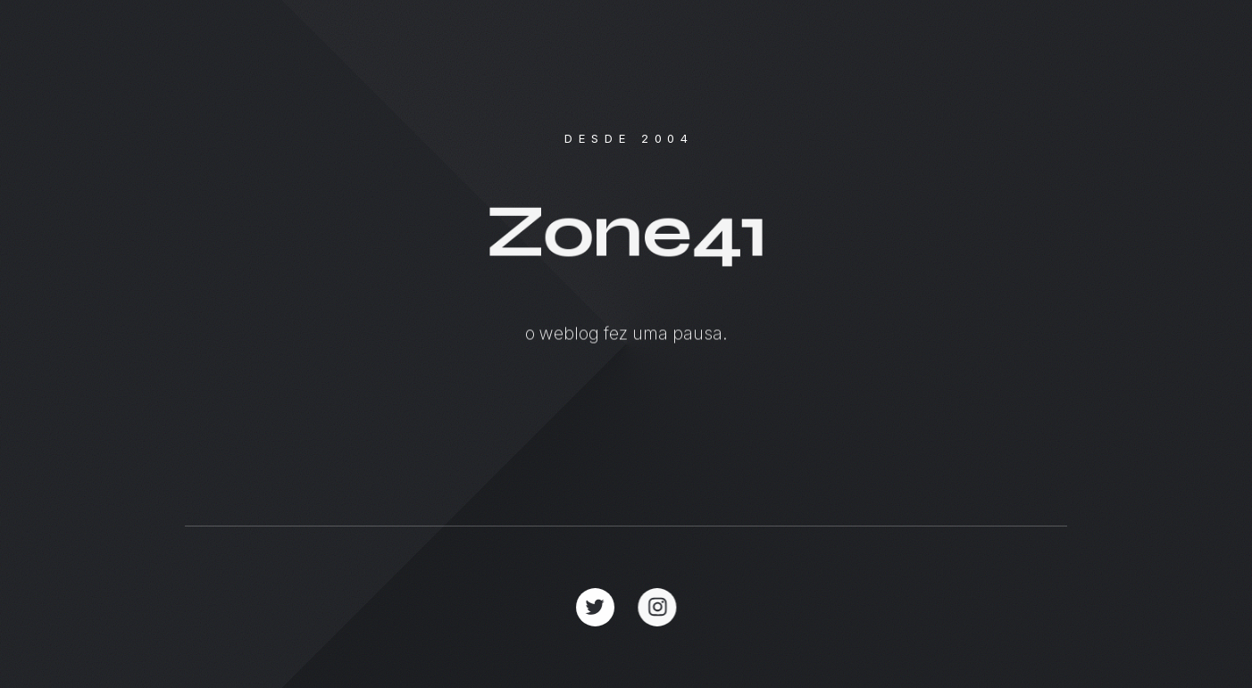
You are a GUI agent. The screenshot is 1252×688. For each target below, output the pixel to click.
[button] (595, 607)
